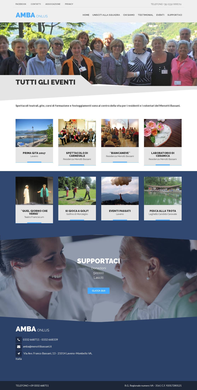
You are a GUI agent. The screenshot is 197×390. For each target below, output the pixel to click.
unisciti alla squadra (106, 15)
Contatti (36, 4)
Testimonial (145, 15)
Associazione (52, 4)
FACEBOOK (21, 4)
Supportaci (174, 15)
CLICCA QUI (98, 290)
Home (86, 15)
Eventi (160, 15)
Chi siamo (129, 15)
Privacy (69, 4)
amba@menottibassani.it (37, 346)
